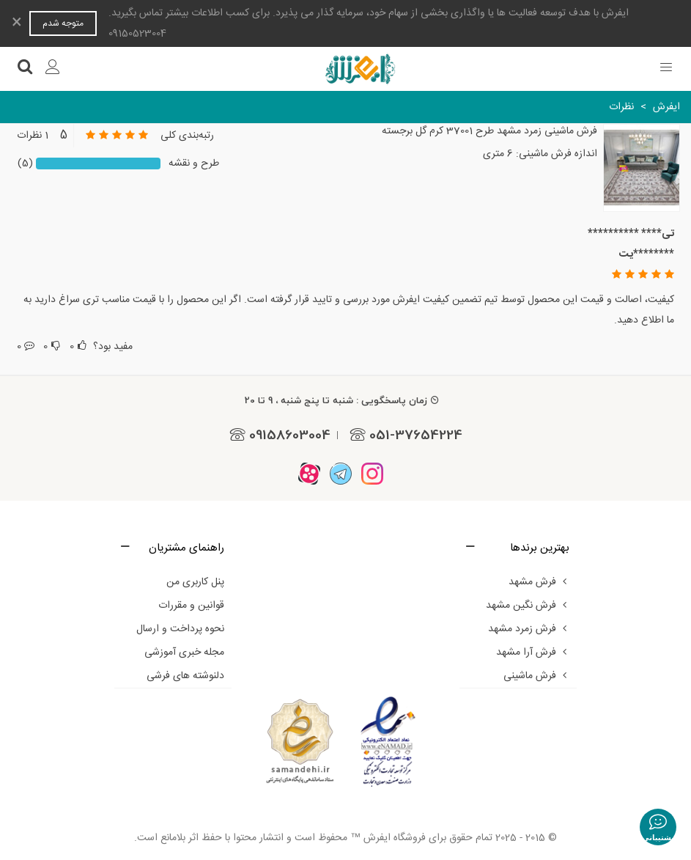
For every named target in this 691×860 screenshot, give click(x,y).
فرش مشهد (539, 582)
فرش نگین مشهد (527, 605)
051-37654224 (403, 434)
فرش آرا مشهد (532, 652)
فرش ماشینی (536, 676)
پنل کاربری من (195, 582)
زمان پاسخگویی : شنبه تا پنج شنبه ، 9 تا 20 (342, 400)
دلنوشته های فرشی (185, 676)
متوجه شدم (63, 23)
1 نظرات (32, 135)
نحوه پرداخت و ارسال (180, 629)
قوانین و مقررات (191, 605)
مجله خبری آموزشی (184, 652)
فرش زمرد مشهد (528, 629)
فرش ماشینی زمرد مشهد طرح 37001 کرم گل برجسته (489, 131)
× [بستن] (17, 23)
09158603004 (277, 434)
